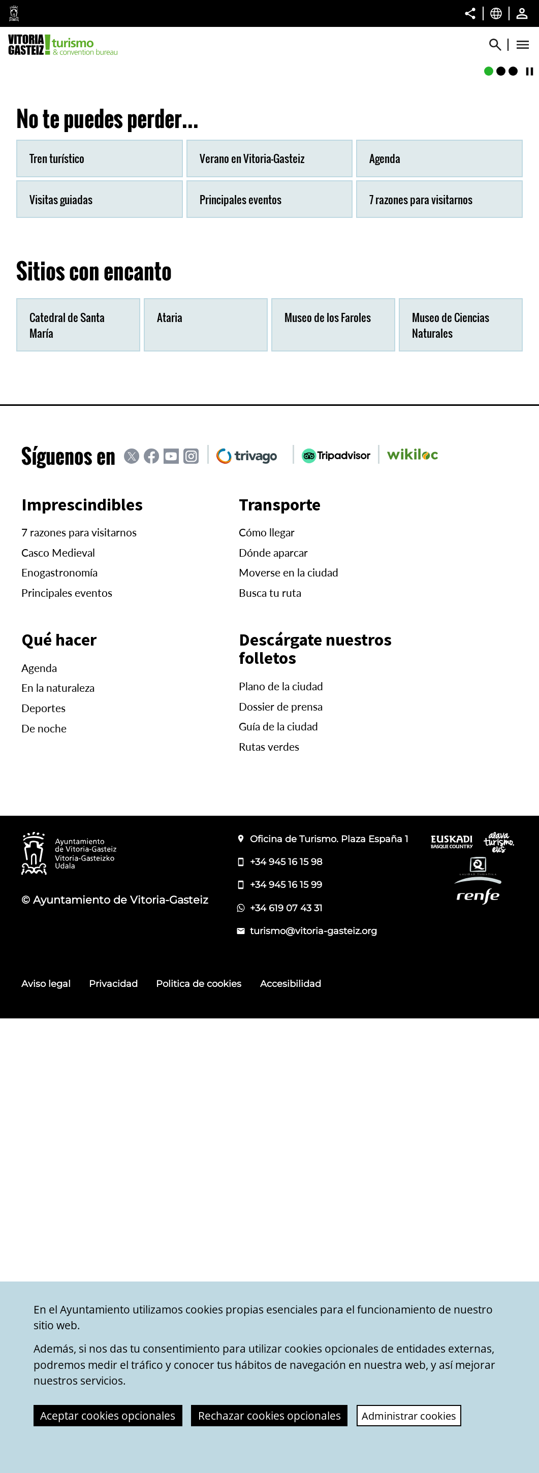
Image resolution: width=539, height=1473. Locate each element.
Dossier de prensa (281, 1161)
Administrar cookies (411, 1415)
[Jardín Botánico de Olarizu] (488, 296)
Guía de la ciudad (278, 1181)
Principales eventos (66, 1047)
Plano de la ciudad (281, 1141)
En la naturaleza (57, 1142)
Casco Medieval (58, 1007)
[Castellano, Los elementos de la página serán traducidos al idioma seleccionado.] (496, 13)
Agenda (39, 1122)
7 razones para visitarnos (79, 987)
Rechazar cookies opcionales (269, 1415)
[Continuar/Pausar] (529, 296)
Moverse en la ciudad (288, 1027)
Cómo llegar (267, 987)
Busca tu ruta (270, 1047)
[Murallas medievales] (500, 296)
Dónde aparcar (273, 1007)
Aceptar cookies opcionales (107, 1415)
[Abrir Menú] (523, 44)
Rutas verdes (269, 1201)
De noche (44, 1183)
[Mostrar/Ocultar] (500, 44)
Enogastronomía (59, 1027)
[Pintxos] (513, 296)
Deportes (43, 1163)
